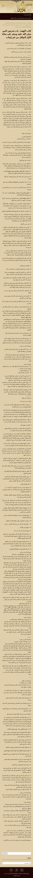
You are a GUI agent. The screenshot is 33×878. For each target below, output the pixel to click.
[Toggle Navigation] (3, 6)
